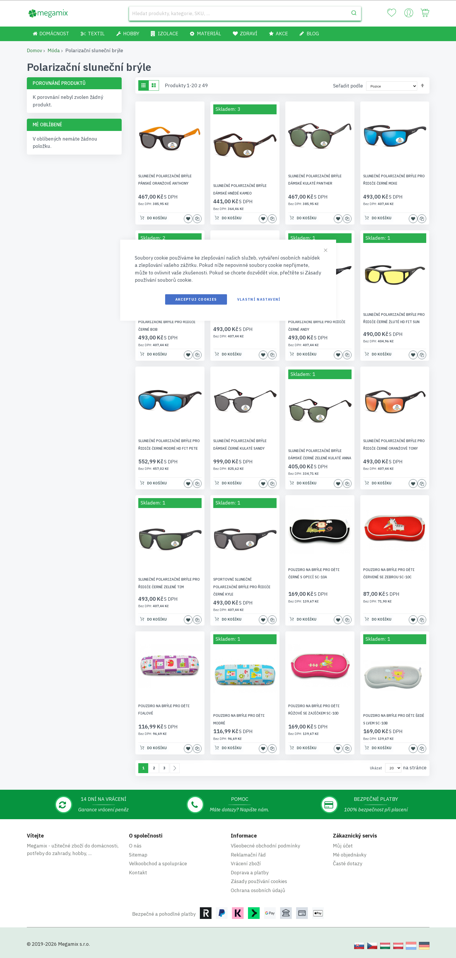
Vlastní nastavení (259, 299)
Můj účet (343, 846)
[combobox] (245, 13)
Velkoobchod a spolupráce (158, 863)
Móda (54, 50)
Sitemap (138, 855)
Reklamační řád (248, 855)
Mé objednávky (349, 855)
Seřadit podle (348, 86)
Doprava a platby (249, 872)
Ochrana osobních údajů (258, 890)
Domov (34, 50)
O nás (135, 846)
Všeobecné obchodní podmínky (265, 846)
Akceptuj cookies (196, 299)
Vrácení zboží (246, 863)
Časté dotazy (347, 863)
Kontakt (138, 872)
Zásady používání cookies (259, 881)
